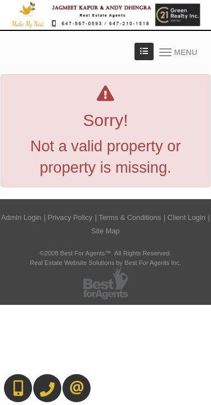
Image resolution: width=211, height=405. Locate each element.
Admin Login (21, 217)
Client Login (187, 217)
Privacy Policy (70, 217)
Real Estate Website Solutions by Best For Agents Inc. (105, 262)
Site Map (105, 231)
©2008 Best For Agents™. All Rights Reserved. (106, 253)
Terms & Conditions (129, 217)
